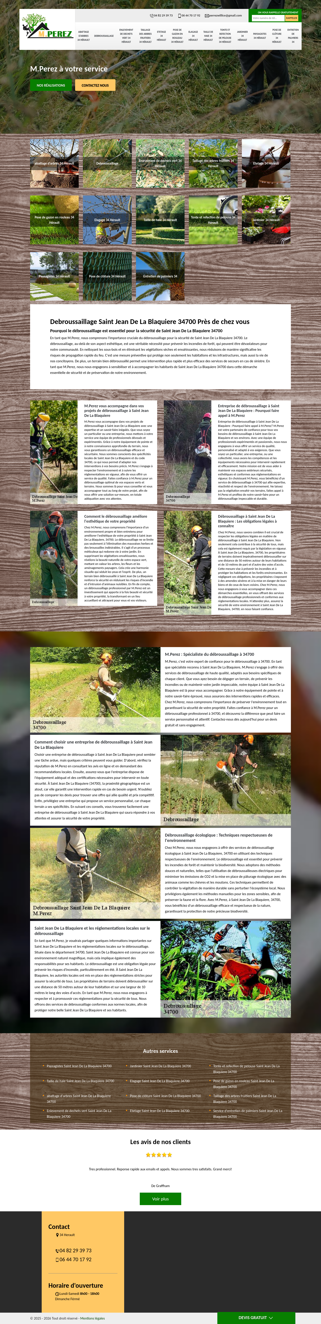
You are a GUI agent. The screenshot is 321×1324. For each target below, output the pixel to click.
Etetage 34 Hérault (161, 36)
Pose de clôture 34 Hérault (277, 36)
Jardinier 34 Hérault (242, 36)
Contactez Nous (95, 85)
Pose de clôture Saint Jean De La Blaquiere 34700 (165, 1096)
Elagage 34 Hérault (193, 36)
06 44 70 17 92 (188, 15)
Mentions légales (92, 1318)
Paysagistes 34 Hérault (259, 36)
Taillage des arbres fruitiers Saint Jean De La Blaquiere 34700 (244, 1099)
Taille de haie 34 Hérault (208, 36)
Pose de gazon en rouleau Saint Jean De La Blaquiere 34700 (243, 1084)
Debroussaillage (104, 36)
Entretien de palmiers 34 (293, 36)
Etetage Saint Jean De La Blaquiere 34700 (159, 1111)
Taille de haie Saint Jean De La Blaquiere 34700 (80, 1081)
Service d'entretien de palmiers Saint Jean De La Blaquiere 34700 (247, 1114)
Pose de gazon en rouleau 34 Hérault (177, 36)
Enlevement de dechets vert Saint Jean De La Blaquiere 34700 (79, 1114)
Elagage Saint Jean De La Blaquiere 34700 (159, 1081)
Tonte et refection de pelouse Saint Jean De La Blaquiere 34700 (246, 1069)
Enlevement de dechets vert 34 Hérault (126, 36)
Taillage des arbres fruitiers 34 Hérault (145, 36)
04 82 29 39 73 (161, 15)
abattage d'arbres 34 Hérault (83, 36)
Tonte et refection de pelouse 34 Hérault (225, 36)
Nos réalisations (51, 85)
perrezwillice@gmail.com (223, 15)
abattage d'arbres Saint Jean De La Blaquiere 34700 (79, 1099)
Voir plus (160, 1199)
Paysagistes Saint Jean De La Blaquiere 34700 (79, 1066)
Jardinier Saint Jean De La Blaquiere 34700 (160, 1066)
